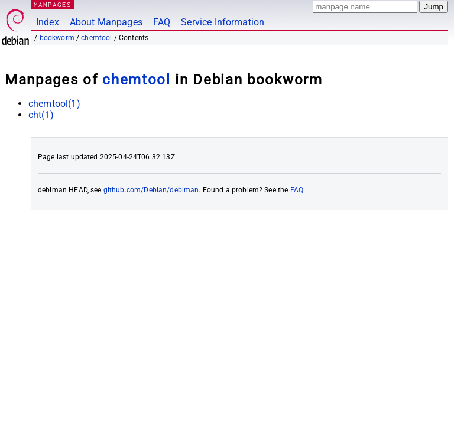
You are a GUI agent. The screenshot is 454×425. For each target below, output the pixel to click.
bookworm (57, 38)
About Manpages (106, 22)
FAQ (161, 22)
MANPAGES (53, 4)
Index (47, 22)
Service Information (222, 22)
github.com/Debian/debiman (151, 190)
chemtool (96, 38)
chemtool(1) (54, 103)
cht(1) (41, 114)
